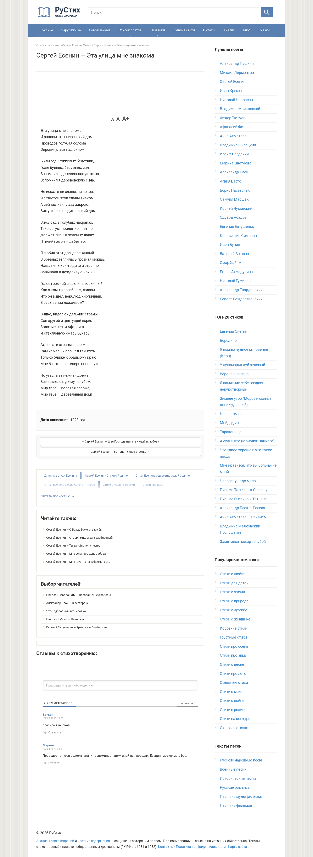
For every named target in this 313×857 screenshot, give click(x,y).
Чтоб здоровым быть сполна (66, 605)
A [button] (112, 119)
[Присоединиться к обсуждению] (120, 680)
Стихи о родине (233, 709)
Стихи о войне (232, 700)
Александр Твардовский (241, 290)
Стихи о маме (232, 691)
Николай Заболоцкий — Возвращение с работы (78, 589)
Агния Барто (230, 181)
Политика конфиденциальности (201, 847)
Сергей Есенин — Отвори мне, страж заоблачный (79, 532)
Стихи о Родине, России (119, 479)
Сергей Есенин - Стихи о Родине (106, 470)
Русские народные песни (241, 760)
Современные (99, 30)
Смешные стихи (234, 682)
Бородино (228, 340)
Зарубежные (71, 30)
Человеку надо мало (238, 481)
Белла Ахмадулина (236, 272)
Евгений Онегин (233, 331)
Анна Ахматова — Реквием (243, 517)
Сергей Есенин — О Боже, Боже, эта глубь (74, 524)
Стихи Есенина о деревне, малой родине (162, 470)
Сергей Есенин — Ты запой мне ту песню (73, 540)
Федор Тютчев (232, 118)
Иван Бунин (230, 244)
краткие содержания (94, 841)
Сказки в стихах (234, 728)
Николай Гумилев (235, 280)
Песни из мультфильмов (241, 796)
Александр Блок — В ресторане (67, 597)
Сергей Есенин (232, 81)
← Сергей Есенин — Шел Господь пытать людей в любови (79, 444)
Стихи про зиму (233, 655)
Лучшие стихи (184, 30)
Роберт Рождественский (241, 299)
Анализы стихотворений (55, 841)
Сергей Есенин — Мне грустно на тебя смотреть (78, 556)
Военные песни (233, 769)
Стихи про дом (152, 479)
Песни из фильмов (236, 805)
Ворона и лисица (234, 374)
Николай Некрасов (236, 100)
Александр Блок (234, 172)
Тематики (157, 30)
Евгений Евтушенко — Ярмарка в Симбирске (76, 622)
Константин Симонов (238, 235)
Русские (46, 30)
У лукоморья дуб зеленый (242, 365)
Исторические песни (238, 778)
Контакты (165, 847)
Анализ (229, 30)
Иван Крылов (231, 90)
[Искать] (267, 12)
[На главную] (60, 16)
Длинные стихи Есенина (60, 470)
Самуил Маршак (234, 199)
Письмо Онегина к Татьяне (243, 499)
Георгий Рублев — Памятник (65, 613)
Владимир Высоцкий (238, 145)
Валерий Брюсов (234, 253)
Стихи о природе (234, 601)
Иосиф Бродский (234, 154)
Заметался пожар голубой (243, 541)
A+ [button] (125, 118)
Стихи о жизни (232, 592)
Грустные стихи (233, 637)
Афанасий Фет (232, 127)
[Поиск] (173, 12)
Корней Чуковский (236, 208)
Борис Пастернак (235, 190)
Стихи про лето (233, 673)
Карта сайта (237, 847)
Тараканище (231, 432)
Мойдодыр (229, 423)
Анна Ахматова (233, 136)
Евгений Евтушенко (237, 226)
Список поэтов (130, 30)
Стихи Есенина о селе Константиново (69, 479)
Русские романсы (235, 787)
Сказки (264, 30)
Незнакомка (231, 414)
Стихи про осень (234, 646)
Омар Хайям (230, 262)
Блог (246, 30)
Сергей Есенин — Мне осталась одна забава (76, 548)
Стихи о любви (232, 574)
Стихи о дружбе (233, 610)
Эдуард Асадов (233, 217)
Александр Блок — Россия (242, 508)
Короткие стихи (233, 628)
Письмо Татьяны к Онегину (243, 490)
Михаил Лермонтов (237, 72)
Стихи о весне (232, 664)
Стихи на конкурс (235, 718)
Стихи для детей (234, 583)
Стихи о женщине (235, 619)
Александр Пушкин (237, 63)
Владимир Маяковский (240, 109)
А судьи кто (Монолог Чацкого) (247, 441)
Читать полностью (55, 491)
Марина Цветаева (235, 163)
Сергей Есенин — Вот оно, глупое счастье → (161, 444)
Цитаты (209, 30)
